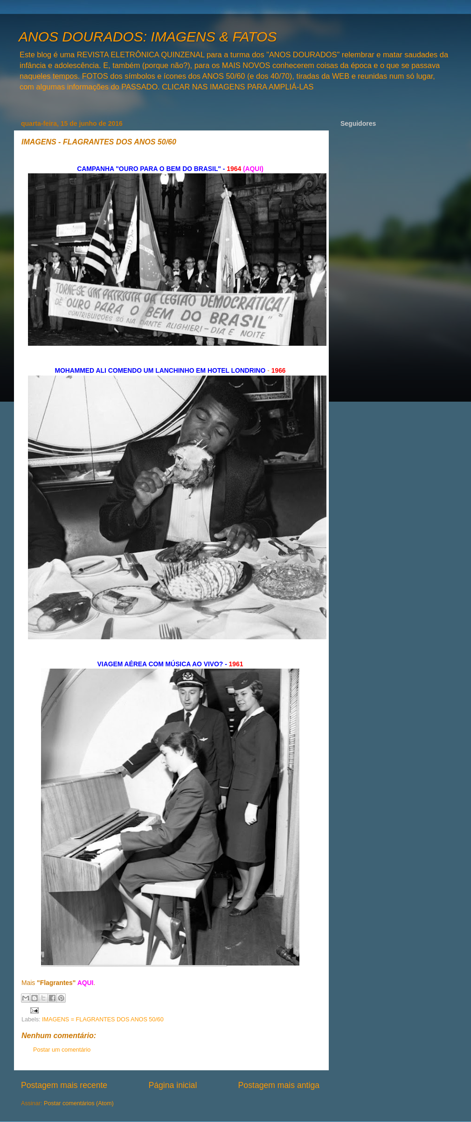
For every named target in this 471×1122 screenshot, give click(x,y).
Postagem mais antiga (278, 1085)
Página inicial (172, 1085)
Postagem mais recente (64, 1085)
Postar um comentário (61, 1050)
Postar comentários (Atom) (79, 1103)
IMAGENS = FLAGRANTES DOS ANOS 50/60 (103, 1019)
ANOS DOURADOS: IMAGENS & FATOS (148, 36)
